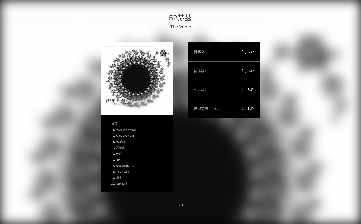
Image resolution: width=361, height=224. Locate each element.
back (180, 205)
